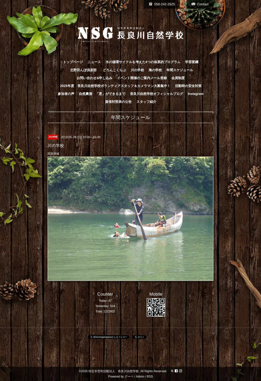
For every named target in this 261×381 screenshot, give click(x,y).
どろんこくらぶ (114, 70)
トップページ (73, 62)
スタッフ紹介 (146, 102)
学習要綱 (191, 62)
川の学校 (137, 70)
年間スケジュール (179, 70)
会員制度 (178, 78)
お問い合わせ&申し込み (94, 78)
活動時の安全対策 (188, 86)
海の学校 (155, 70)
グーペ (129, 376)
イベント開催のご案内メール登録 (142, 78)
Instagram (196, 94)
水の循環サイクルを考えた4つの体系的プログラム (143, 62)
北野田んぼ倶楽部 (85, 70)
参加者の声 (66, 94)
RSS (150, 376)
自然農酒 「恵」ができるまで (102, 94)
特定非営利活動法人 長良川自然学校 (113, 371)
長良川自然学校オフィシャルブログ (156, 94)
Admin (140, 376)
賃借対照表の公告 (118, 102)
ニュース (94, 62)
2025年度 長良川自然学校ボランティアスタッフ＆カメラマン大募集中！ (115, 86)
